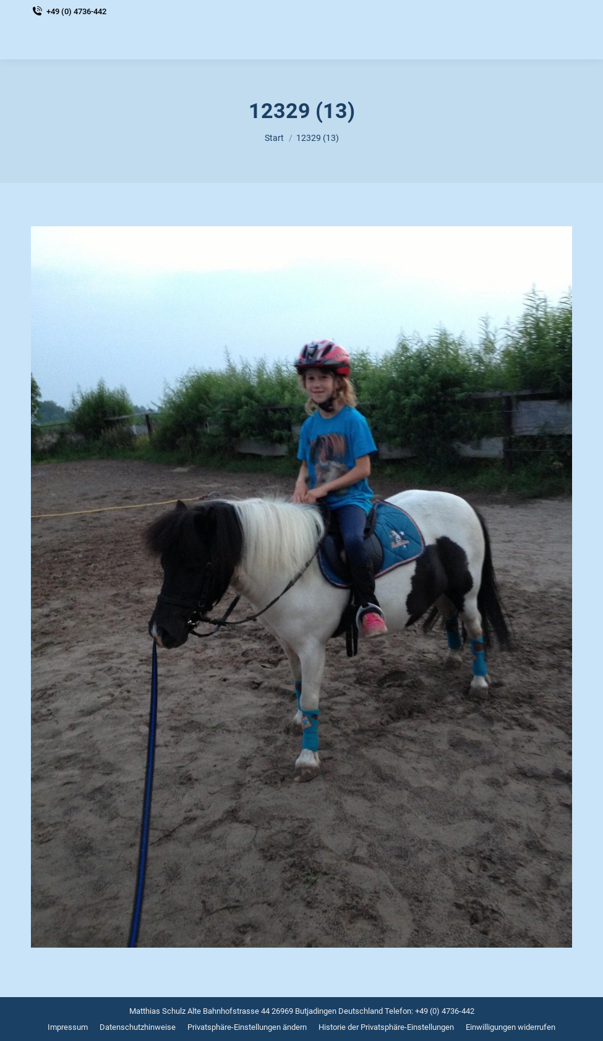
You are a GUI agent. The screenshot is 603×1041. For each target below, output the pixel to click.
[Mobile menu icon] (559, 40)
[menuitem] (68, 1027)
